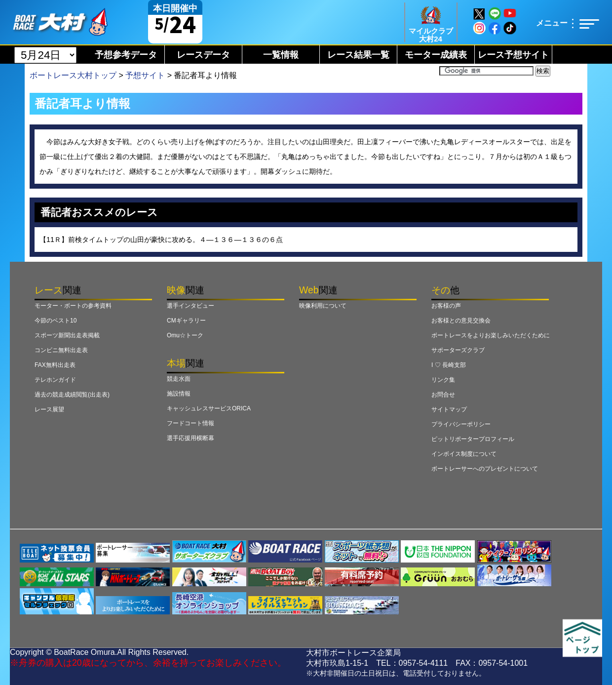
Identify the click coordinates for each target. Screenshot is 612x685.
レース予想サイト (513, 55)
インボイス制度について (464, 453)
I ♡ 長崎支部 (448, 365)
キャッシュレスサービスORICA (209, 408)
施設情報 (179, 393)
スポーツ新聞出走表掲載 (67, 335)
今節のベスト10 (55, 320)
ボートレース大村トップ (73, 75)
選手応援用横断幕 (190, 438)
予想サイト (145, 75)
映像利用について (322, 305)
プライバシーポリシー (461, 424)
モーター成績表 (436, 55)
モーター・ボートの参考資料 (73, 305)
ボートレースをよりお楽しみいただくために (490, 335)
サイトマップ (449, 409)
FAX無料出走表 (55, 365)
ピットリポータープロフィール (472, 439)
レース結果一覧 (358, 55)
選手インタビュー (190, 305)
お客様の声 (446, 305)
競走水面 (179, 378)
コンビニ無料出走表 (61, 350)
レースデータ (203, 55)
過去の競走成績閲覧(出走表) (72, 394)
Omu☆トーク (185, 335)
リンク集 (443, 379)
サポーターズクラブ (458, 350)
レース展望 (49, 409)
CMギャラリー (186, 320)
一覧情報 (281, 55)
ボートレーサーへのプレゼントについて (484, 468)
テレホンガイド (55, 379)
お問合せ (443, 394)
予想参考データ (126, 55)
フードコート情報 (190, 423)
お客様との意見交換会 (461, 320)
